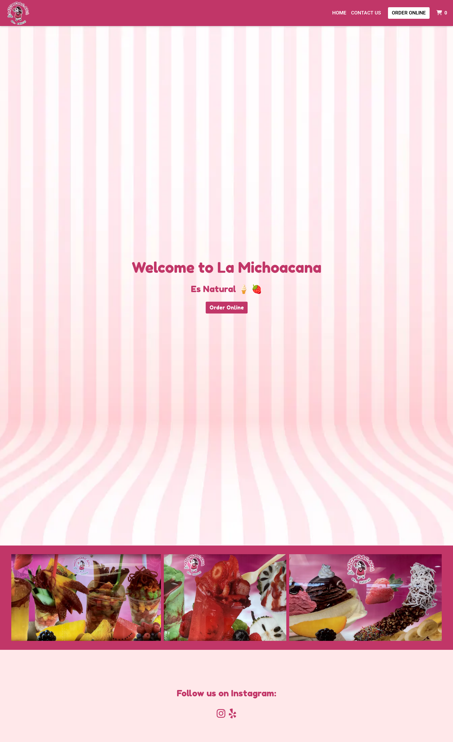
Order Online (409, 13)
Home (339, 13)
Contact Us (366, 13)
